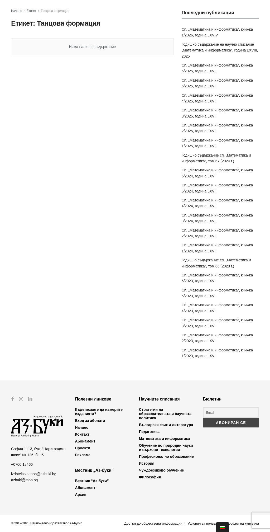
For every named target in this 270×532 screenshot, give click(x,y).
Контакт (82, 434)
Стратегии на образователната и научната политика (165, 413)
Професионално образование (166, 456)
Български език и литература (166, 425)
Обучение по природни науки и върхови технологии (166, 447)
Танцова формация (55, 11)
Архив (80, 494)
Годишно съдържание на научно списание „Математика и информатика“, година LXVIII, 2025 (220, 50)
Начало (16, 11)
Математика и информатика (164, 438)
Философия (150, 477)
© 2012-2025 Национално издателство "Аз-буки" (46, 523)
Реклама (83, 455)
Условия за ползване (204, 523)
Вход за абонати (90, 420)
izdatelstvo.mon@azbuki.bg (33, 474)
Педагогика (149, 432)
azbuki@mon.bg (24, 480)
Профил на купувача (242, 523)
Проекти (82, 448)
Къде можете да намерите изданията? (99, 411)
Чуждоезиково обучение (161, 470)
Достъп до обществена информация (153, 523)
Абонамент (85, 441)
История (146, 463)
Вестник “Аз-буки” (92, 481)
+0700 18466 (22, 464)
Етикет (31, 11)
